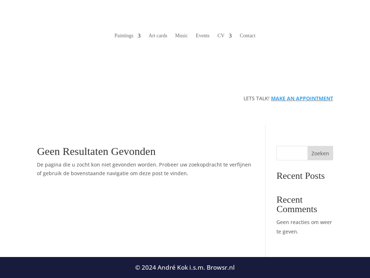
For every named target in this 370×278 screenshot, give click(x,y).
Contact (247, 35)
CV (221, 35)
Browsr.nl (221, 267)
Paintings (124, 35)
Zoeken (320, 153)
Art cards (158, 35)
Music (181, 35)
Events (203, 35)
